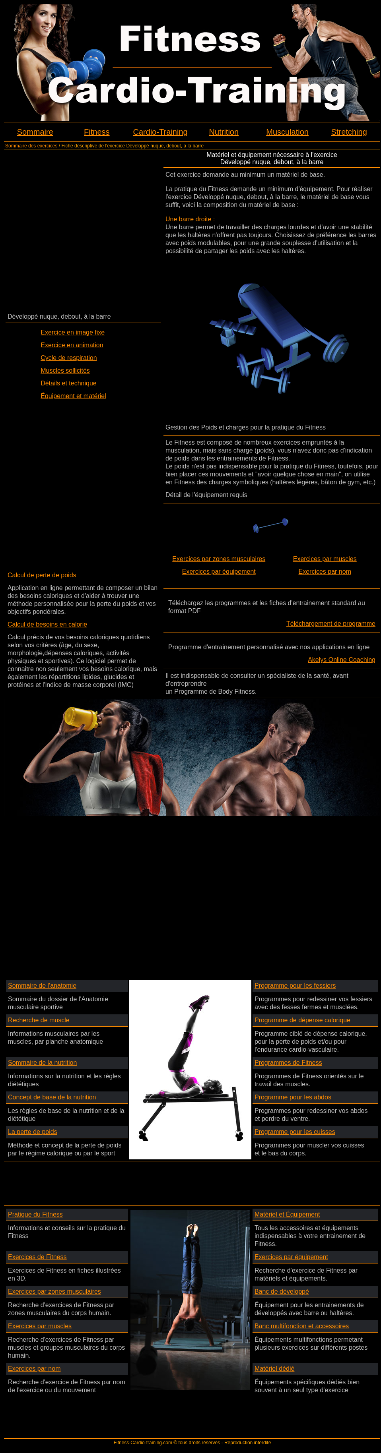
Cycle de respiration (69, 357)
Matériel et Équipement (287, 1214)
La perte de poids (32, 1131)
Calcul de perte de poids (42, 575)
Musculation (287, 132)
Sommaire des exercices (31, 146)
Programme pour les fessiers (295, 985)
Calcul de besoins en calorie (47, 624)
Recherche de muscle (39, 1020)
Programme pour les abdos (293, 1097)
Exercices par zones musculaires (218, 558)
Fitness (96, 132)
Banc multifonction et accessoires (302, 1326)
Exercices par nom (325, 571)
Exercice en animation (72, 345)
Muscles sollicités (65, 370)
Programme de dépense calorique (302, 1020)
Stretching (349, 132)
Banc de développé (282, 1291)
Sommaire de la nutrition (42, 1062)
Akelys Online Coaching (341, 659)
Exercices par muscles (325, 558)
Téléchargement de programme (330, 623)
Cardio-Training (160, 132)
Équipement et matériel (73, 396)
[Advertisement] (79, 230)
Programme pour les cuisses (295, 1131)
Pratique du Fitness (35, 1214)
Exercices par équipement (219, 571)
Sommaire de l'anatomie (42, 985)
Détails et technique (69, 383)
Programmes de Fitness (288, 1062)
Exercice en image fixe (73, 332)
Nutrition (224, 132)
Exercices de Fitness (37, 1257)
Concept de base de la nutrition (52, 1097)
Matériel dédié (275, 1368)
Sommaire (35, 132)
